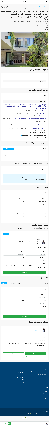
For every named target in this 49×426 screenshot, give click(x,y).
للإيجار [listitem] (46, 398)
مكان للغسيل (42, 217)
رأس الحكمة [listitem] (21, 372)
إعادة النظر (43, 306)
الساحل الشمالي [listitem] (20, 375)
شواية (43, 210)
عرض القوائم (6, 234)
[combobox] (13, 260)
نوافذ (43, 220)
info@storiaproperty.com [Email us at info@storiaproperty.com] (43, 374)
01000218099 (35, 241)
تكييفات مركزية (41, 201)
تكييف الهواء (20, 198)
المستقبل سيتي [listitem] (20, 377)
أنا (23, 257)
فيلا (39, 6)
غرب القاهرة (26, 411)
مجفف (43, 214)
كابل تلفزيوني (20, 210)
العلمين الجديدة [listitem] (20, 382)
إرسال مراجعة (24, 316)
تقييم (22, 300)
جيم (43, 204)
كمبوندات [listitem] (45, 393)
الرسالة (44, 263)
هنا (21, 135)
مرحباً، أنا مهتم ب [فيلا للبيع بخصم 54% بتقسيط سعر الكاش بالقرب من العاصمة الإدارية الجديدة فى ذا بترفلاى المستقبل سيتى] (24, 268)
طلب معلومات (24, 272)
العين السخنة (10, 411)
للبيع (46, 27)
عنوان (44, 300)
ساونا (21, 207)
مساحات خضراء (19, 214)
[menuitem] (24, 418)
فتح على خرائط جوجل (8, 149)
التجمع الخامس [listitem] (20, 380)
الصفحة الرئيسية (43, 6)
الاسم (44, 251)
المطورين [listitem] (45, 396)
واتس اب (20, 241)
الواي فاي (42, 198)
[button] (7, 7)
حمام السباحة (20, 204)
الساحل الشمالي (18, 411)
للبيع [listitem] (46, 391)
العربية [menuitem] (24, 418)
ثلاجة (21, 201)
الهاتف (22, 251)
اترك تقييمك (4, 283)
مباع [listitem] (46, 401)
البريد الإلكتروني (42, 257)
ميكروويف (20, 217)
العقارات (35, 413)
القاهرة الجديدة (34, 411)
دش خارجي (42, 207)
